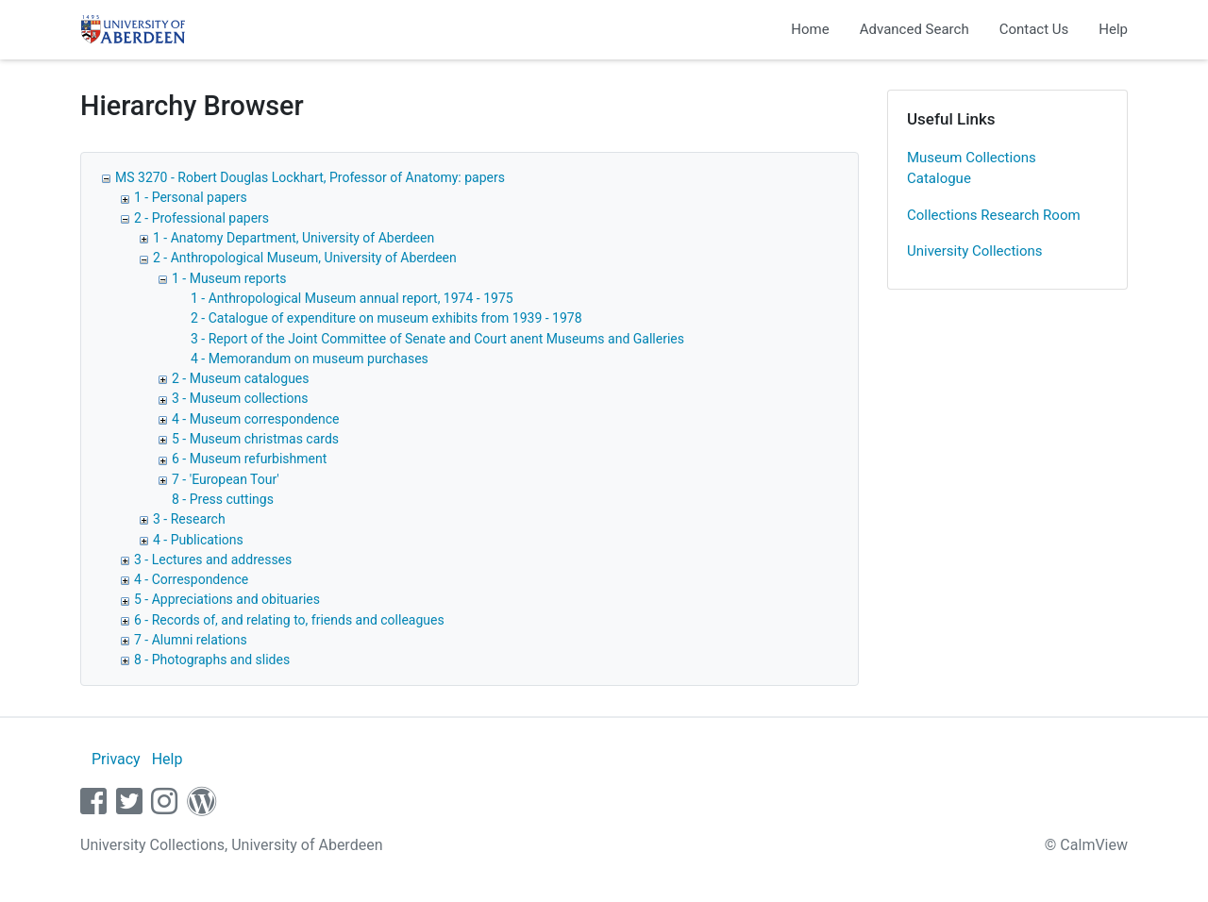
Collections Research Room (994, 215)
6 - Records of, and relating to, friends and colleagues (289, 619)
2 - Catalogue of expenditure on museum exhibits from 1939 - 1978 (386, 318)
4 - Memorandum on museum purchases (309, 358)
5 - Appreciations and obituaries (227, 599)
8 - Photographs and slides (212, 659)
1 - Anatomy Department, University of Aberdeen (293, 237)
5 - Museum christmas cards (255, 438)
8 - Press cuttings (223, 499)
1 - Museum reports (229, 278)
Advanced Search (914, 29)
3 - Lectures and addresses (213, 559)
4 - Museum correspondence (255, 418)
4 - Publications (198, 539)
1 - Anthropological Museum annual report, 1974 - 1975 (352, 298)
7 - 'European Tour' (225, 479)
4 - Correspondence (191, 579)
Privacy (116, 759)
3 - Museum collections (240, 398)
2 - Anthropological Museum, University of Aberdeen (305, 257)
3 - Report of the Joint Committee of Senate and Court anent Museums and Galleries (437, 338)
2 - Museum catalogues (241, 378)
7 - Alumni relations (190, 639)
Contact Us (1034, 29)
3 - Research (189, 518)
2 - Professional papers (201, 218)
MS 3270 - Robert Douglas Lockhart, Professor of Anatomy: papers (310, 177)
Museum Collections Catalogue (971, 168)
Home (810, 29)
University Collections (975, 250)
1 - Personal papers (190, 197)
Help (1113, 29)
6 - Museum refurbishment (249, 458)
